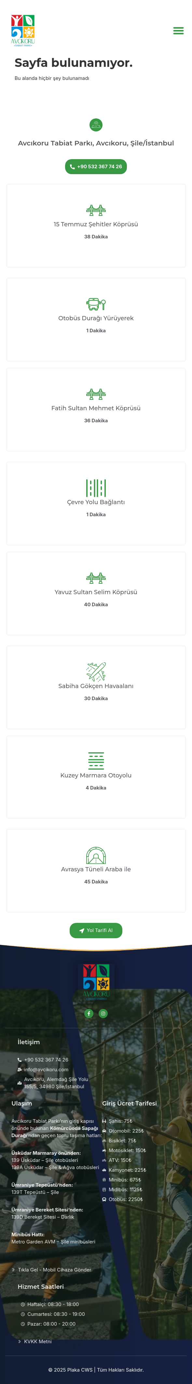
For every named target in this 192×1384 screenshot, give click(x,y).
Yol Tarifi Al (96, 930)
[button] (178, 28)
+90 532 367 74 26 (96, 166)
